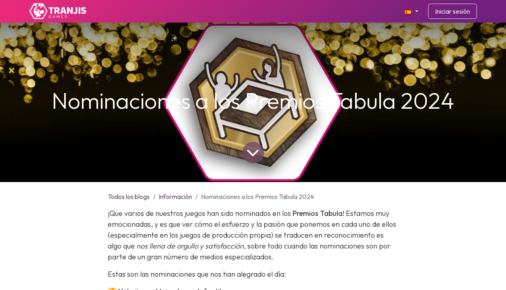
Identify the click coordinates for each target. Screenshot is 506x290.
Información (175, 197)
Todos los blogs (129, 197)
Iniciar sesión (452, 11)
